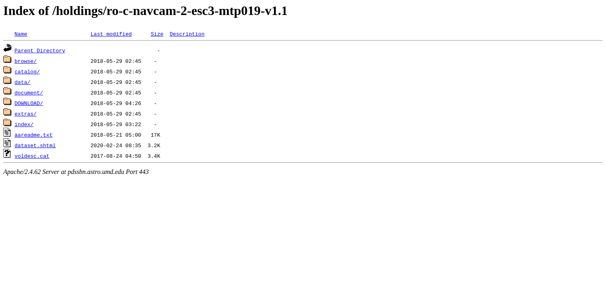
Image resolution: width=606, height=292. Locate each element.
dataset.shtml (35, 145)
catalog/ (27, 71)
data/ (22, 82)
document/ (29, 92)
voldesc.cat (32, 155)
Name (21, 33)
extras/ (26, 113)
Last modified (111, 33)
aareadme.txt (34, 134)
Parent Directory (40, 50)
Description (187, 33)
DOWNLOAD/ (29, 103)
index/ (24, 124)
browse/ (26, 60)
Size (157, 33)
